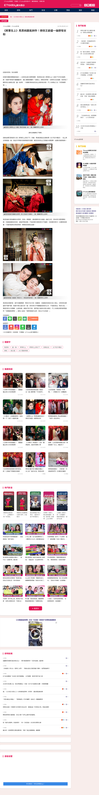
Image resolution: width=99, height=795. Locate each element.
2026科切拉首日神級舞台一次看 (88, 127)
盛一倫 (14, 347)
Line (88, 5)
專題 (92, 10)
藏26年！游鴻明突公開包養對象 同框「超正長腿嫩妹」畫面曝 (21, 730)
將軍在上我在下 (34, 347)
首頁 (6, 10)
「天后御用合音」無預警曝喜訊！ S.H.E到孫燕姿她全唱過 (88, 116)
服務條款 (93, 211)
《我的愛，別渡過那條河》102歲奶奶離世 (88, 42)
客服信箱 (88, 211)
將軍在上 (23, 347)
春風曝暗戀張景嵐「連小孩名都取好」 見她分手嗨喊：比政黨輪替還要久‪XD (57, 580)
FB (91, 5)
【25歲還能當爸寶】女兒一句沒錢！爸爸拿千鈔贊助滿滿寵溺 (35, 620)
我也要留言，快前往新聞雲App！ (35, 784)
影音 (43, 10)
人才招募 (83, 209)
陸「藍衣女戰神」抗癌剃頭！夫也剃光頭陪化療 (87, 53)
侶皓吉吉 (46, 347)
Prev (5, 502)
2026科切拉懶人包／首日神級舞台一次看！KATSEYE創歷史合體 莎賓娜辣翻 (25, 684)
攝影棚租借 (35, 1)
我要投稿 (78, 209)
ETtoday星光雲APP (24, 1)
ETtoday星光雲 (14, 5)
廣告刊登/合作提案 (81, 211)
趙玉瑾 (13, 350)
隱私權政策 (79, 213)
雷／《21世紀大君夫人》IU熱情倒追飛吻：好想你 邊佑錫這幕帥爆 (23, 692)
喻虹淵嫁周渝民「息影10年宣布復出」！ (88, 106)
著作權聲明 (85, 213)
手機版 (16, 1)
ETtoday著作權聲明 (31, 332)
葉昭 (5, 350)
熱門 (31, 10)
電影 (80, 10)
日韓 (55, 10)
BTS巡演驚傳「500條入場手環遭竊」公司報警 (88, 74)
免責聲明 (91, 213)
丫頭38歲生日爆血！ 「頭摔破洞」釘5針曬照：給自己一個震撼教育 (23, 699)
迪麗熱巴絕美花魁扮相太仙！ (87, 85)
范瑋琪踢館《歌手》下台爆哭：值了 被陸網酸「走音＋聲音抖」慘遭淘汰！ (57, 539)
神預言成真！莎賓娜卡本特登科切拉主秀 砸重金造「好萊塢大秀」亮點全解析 (26, 707)
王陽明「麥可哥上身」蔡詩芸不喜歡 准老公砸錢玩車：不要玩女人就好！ (13, 601)
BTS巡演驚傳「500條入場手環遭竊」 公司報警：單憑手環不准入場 (23, 676)
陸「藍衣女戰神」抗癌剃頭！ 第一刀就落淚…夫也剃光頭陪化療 (22, 722)
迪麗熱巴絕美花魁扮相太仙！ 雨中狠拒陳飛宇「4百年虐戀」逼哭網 (23, 661)
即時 (18, 10)
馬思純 (6, 347)
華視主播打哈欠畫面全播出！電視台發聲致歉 (87, 31)
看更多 (36, 608)
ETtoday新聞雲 (8, 1)
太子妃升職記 (57, 347)
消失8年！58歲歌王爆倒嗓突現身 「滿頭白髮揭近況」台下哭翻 (88, 63)
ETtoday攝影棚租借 (89, 192)
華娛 (68, 10)
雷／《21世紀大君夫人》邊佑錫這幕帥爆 (22, 17)
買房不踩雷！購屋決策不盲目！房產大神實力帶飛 (89, 177)
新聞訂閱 (41, 1)
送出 (80, 5)
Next (65, 502)
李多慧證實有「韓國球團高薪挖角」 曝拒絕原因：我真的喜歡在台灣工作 (57, 559)
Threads (85, 5)
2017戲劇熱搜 (23, 350)
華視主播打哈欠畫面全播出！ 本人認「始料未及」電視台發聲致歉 (35, 471)
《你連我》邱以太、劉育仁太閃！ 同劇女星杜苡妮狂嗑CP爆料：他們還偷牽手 (26, 668)
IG (93, 5)
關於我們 (88, 209)
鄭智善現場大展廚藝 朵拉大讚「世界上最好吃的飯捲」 (19, 715)
